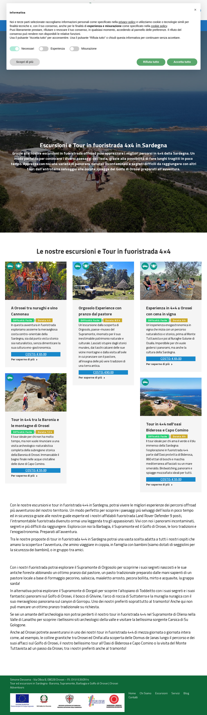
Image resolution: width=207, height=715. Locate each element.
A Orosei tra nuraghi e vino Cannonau (34, 311)
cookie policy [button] (159, 26)
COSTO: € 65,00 (35, 354)
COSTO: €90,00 (103, 372)
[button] (195, 9)
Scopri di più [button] (24, 61)
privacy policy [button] (127, 22)
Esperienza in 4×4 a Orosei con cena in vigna (169, 311)
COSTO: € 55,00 (35, 470)
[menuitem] (132, 693)
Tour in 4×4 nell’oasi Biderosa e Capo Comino (167, 427)
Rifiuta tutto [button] (151, 61)
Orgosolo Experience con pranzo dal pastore (100, 311)
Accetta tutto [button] (182, 61)
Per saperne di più (24, 359)
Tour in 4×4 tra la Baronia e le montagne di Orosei (35, 422)
